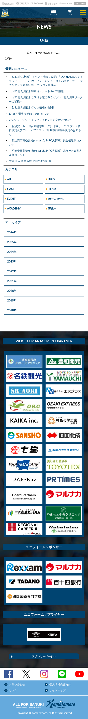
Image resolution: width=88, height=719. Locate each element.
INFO (51, 179)
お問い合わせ (17, 684)
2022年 (11, 271)
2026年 (11, 232)
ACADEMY (13, 208)
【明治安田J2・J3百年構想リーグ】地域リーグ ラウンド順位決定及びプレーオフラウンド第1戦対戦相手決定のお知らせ (45, 130)
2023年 (11, 261)
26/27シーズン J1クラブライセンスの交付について (40, 120)
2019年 (11, 300)
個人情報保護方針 (60, 684)
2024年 (11, 251)
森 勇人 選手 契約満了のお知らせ (29, 113)
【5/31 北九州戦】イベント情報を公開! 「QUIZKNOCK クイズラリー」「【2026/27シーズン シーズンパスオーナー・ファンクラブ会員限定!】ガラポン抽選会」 (46, 81)
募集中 (52, 208)
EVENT (11, 198)
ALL (9, 179)
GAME (11, 189)
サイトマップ (57, 690)
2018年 (11, 310)
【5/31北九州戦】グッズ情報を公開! (31, 107)
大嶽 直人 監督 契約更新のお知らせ (30, 161)
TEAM (52, 189)
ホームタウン (56, 198)
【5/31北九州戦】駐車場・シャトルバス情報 (36, 91)
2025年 (11, 242)
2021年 (11, 281)
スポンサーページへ (44, 656)
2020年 (11, 290)
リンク (13, 690)
